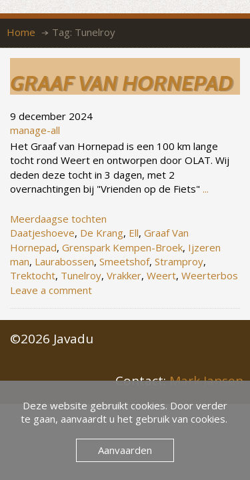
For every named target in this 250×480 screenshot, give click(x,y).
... (206, 188)
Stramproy (179, 261)
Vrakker (124, 275)
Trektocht (32, 275)
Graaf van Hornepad (121, 83)
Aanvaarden (125, 450)
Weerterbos (209, 275)
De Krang (101, 232)
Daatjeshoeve (42, 232)
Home (21, 32)
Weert (161, 275)
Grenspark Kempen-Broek (122, 247)
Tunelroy (81, 275)
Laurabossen (64, 261)
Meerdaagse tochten (58, 218)
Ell (134, 232)
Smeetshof (124, 261)
